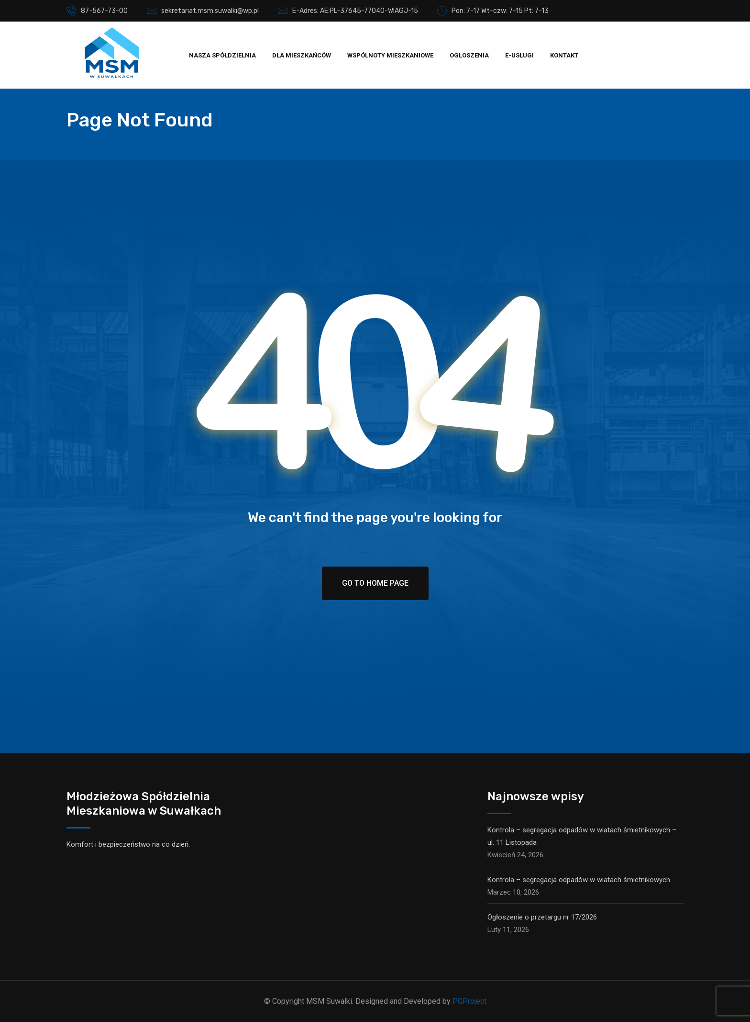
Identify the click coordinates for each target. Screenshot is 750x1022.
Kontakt (564, 55)
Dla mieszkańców (301, 55)
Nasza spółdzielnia (222, 55)
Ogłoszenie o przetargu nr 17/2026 (542, 917)
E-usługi (519, 55)
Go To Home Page (375, 583)
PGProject (469, 1001)
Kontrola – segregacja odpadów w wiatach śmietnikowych (578, 879)
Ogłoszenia (469, 55)
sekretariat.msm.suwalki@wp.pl (210, 11)
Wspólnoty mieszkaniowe (390, 55)
